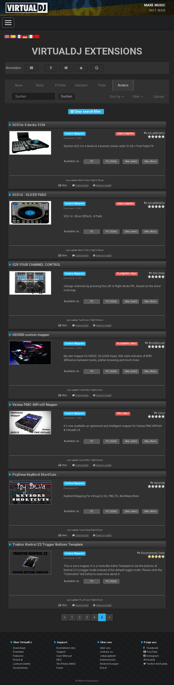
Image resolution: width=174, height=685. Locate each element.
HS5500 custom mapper (30, 335)
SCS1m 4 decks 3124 (28, 125)
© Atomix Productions (87, 680)
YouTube (150, 651)
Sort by (117, 96)
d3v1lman (158, 272)
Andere (123, 85)
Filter (138, 96)
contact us (106, 651)
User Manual (64, 655)
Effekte (60, 85)
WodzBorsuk (157, 342)
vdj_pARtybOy (156, 132)
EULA (103, 667)
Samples (81, 85)
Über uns (105, 647)
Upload (159, 96)
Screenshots (20, 667)
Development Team (153, 552)
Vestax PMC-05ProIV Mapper (35, 405)
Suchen (66, 96)
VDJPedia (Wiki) (66, 663)
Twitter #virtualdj (155, 663)
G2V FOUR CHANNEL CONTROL (36, 264)
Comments (82, 185)
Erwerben (18, 651)
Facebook (150, 647)
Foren (59, 667)
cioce (161, 412)
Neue (19, 85)
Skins (40, 85)
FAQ (59, 659)
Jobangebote (108, 655)
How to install (103, 185)
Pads (102, 85)
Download (19, 647)
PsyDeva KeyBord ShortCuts (34, 474)
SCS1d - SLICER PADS (29, 195)
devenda (159, 482)
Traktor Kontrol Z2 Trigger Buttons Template (47, 544)
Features (18, 655)
